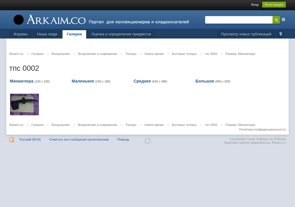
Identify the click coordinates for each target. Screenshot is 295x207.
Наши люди (47, 34)
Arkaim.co (16, 124)
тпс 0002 (211, 124)
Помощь (123, 139)
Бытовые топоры (184, 124)
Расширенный (283, 19)
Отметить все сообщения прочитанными (79, 139)
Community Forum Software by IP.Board (257, 139)
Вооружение (61, 124)
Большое (204, 81)
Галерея (74, 34)
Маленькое (83, 81)
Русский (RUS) (30, 139)
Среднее (142, 81)
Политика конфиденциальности (262, 129)
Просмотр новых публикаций (246, 34)
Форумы (21, 34)
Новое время (154, 124)
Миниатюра (21, 81)
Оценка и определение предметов (121, 34)
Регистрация (274, 4)
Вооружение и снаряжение (97, 124)
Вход (255, 4)
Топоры (130, 124)
